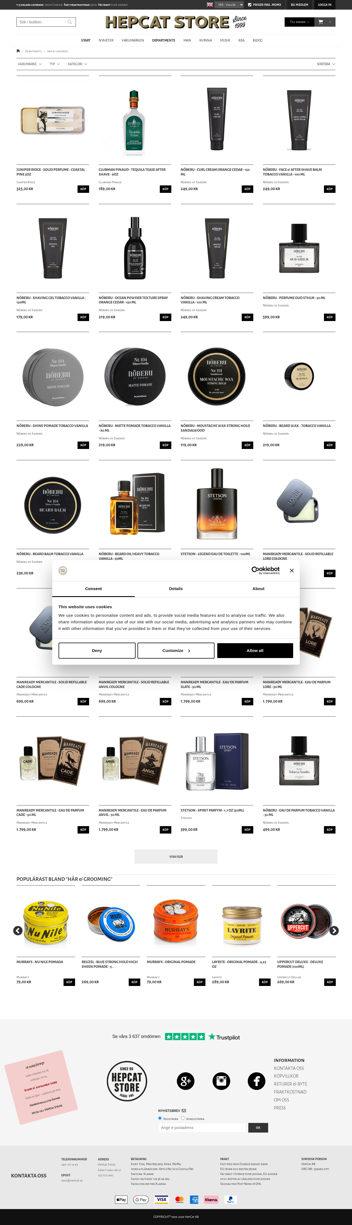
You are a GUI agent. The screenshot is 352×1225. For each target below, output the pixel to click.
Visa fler (176, 857)
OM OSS (281, 1100)
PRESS (280, 1108)
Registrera (170, 1119)
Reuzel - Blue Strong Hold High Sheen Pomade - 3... (110, 964)
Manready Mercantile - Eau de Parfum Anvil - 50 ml (132, 812)
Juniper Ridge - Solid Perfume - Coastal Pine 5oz (50, 172)
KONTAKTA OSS (289, 1068)
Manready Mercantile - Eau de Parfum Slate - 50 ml (214, 684)
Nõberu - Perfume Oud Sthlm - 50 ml (294, 298)
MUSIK (225, 40)
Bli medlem (299, 5)
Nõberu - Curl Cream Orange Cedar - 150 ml (215, 172)
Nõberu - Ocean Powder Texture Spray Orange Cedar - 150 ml (133, 300)
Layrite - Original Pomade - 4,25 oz (239, 964)
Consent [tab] (93, 588)
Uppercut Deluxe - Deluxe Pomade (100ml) (300, 964)
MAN (187, 40)
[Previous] (18, 930)
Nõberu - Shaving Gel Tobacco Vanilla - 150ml (51, 300)
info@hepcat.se (71, 1181)
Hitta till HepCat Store (47, 1109)
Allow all (255, 650)
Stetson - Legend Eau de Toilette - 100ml (215, 554)
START (85, 40)
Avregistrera (195, 1119)
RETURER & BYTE (290, 1084)
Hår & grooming (57, 51)
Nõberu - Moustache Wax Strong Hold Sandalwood (215, 428)
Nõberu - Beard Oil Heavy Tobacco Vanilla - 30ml (129, 556)
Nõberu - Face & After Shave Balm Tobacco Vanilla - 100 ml (292, 172)
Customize (176, 650)
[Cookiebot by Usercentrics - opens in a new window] (256, 570)
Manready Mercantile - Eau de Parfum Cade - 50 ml (50, 812)
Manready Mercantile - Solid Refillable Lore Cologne (298, 556)
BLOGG (258, 40)
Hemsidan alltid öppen (45, 1101)
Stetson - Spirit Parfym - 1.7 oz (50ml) (212, 810)
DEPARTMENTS (163, 40)
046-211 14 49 (69, 1165)
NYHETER (106, 40)
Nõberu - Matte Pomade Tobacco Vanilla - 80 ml (134, 428)
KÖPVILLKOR (286, 1076)
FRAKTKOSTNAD (290, 1092)
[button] (320, 22)
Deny (97, 650)
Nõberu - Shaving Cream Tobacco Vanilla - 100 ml (210, 300)
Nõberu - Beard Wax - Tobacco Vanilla (297, 426)
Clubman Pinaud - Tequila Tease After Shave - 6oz (132, 172)
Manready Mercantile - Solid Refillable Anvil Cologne (134, 684)
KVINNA (205, 40)
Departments (33, 51)
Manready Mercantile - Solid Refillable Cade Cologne (51, 684)
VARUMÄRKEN (133, 40)
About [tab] (258, 588)
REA (241, 40)
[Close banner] (292, 570)
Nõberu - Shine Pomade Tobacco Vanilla (52, 426)
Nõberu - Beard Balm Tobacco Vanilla (49, 554)
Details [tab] (176, 588)
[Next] (334, 930)
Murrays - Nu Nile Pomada (39, 962)
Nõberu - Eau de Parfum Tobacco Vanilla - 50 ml (299, 812)
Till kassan (298, 22)
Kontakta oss (28, 1175)
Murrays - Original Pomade (171, 962)
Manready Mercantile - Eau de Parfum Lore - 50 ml (297, 684)
